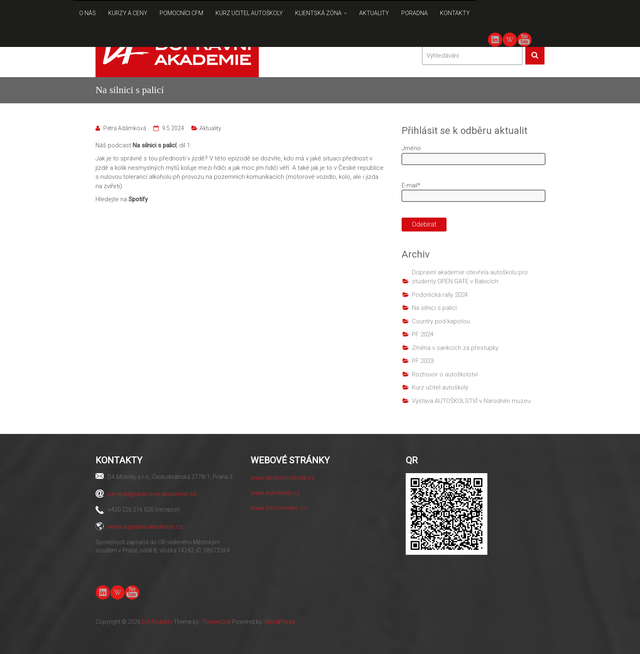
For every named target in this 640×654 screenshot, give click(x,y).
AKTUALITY (374, 13)
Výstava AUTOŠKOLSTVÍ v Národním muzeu (471, 401)
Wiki (509, 39)
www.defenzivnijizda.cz (283, 477)
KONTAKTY (455, 13)
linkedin (495, 39)
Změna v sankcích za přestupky (455, 347)
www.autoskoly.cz (275, 492)
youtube (524, 38)
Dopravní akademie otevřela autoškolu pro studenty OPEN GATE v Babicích (470, 277)
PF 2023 (422, 361)
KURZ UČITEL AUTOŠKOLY (249, 13)
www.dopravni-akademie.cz (145, 526)
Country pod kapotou (441, 321)
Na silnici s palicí (434, 307)
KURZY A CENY (127, 13)
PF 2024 (422, 334)
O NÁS (87, 13)
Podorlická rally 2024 (440, 294)
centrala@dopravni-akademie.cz (152, 494)
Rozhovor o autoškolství (445, 374)
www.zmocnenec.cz (279, 508)
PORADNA (414, 13)
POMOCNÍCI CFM (181, 13)
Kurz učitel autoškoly (440, 387)
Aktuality (210, 128)
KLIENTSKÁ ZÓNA (318, 13)
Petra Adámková (124, 128)
